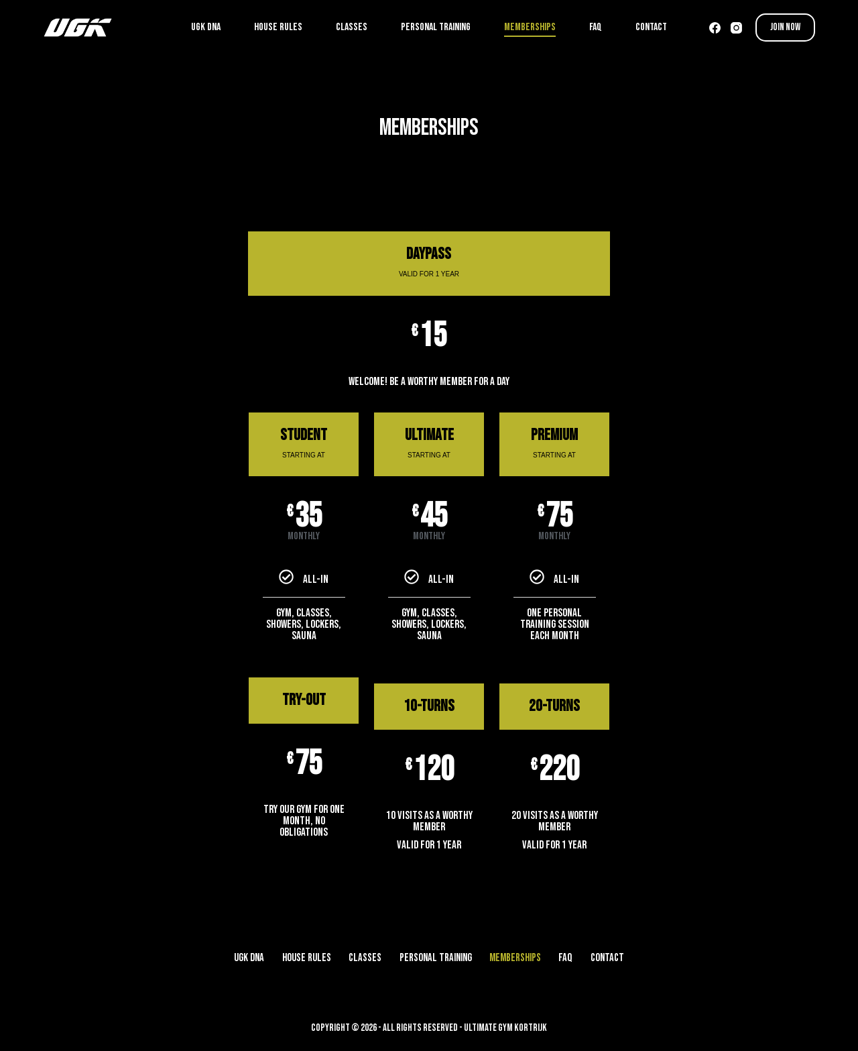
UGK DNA (206, 27)
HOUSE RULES (278, 27)
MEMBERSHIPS (530, 27)
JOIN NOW (785, 27)
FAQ (595, 27)
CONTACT (651, 27)
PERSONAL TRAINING (436, 27)
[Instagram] (736, 28)
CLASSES (351, 27)
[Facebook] (715, 28)
